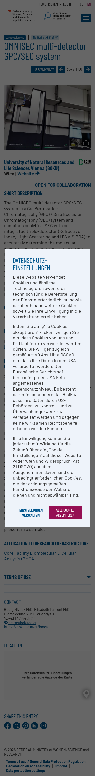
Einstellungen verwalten (31, 512)
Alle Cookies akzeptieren (65, 512)
